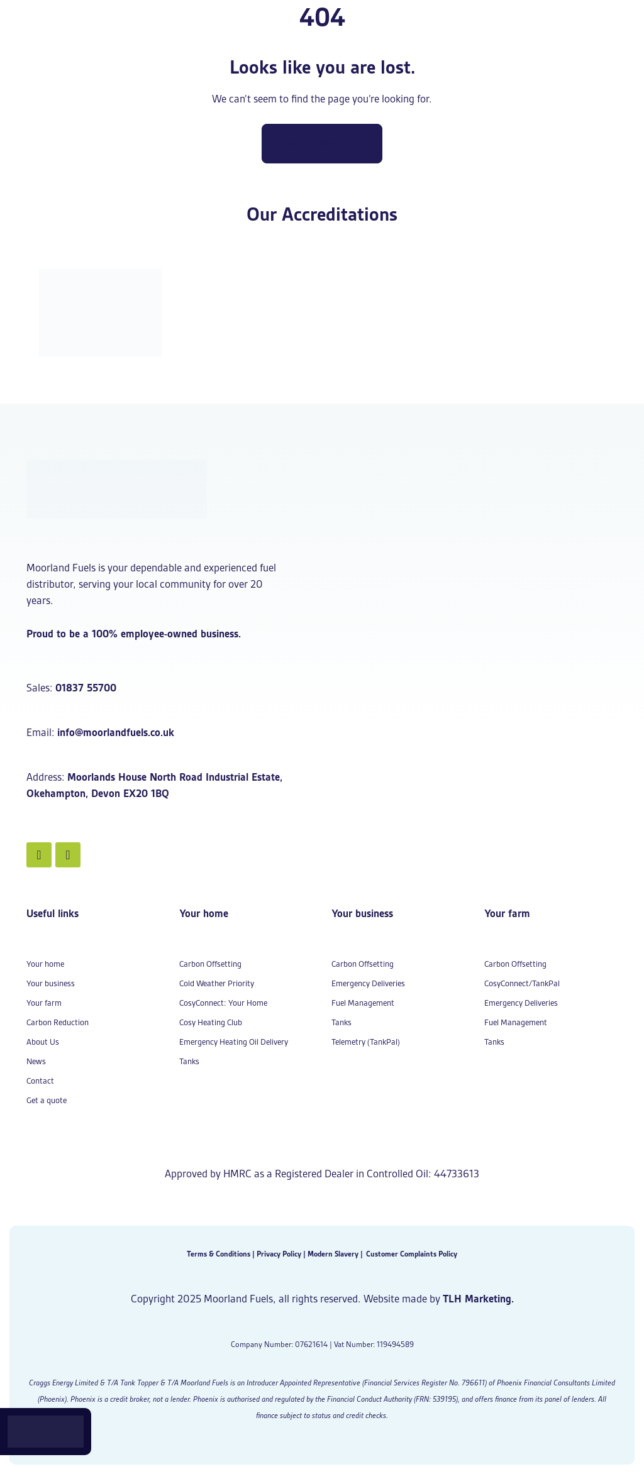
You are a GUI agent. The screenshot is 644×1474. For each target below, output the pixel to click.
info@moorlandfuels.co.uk (115, 732)
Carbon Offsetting (210, 964)
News (36, 1061)
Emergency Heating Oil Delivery (233, 1042)
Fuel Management (362, 1003)
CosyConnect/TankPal (522, 983)
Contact (40, 1081)
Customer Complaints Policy (411, 1253)
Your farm (44, 1003)
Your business (50, 983)
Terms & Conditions (218, 1253)
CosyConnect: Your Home (223, 1003)
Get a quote (46, 1100)
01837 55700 (85, 687)
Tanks (189, 1061)
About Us (42, 1042)
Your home (45, 964)
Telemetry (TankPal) (365, 1042)
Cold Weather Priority (216, 983)
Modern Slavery (333, 1253)
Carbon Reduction (57, 1022)
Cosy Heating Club (210, 1022)
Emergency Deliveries (368, 983)
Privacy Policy (279, 1253)
